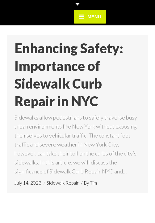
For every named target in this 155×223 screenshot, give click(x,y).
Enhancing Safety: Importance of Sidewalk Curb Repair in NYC (69, 74)
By (90, 183)
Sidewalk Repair (63, 183)
